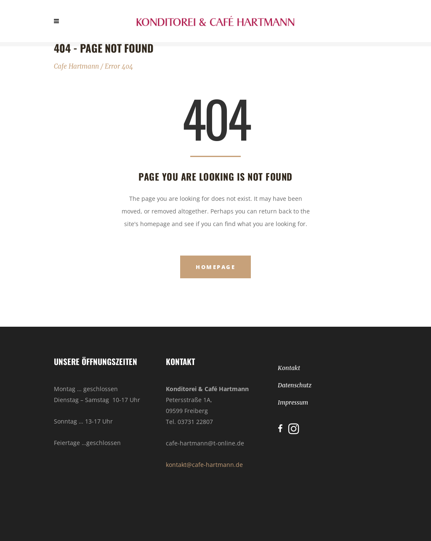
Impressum (293, 402)
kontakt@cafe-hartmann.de (204, 465)
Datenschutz (294, 385)
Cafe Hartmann (76, 66)
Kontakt (289, 368)
